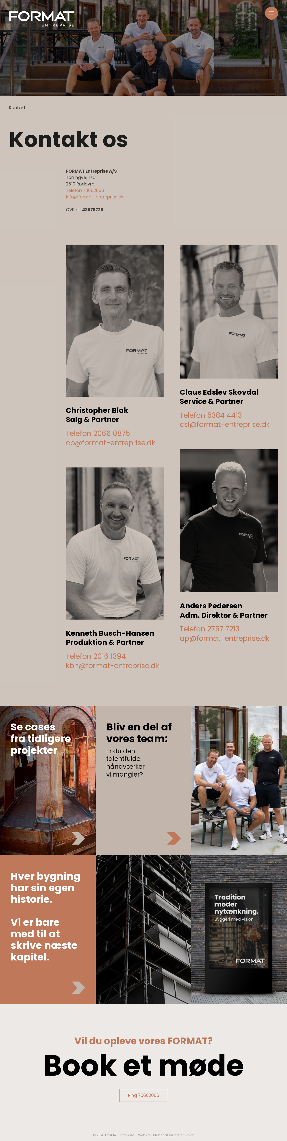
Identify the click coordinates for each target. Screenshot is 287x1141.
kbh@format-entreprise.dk (112, 666)
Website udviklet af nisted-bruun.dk (166, 1135)
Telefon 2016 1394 (96, 656)
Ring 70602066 (143, 1095)
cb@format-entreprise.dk (110, 443)
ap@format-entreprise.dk (225, 638)
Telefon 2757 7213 (209, 629)
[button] (271, 13)
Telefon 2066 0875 (98, 433)
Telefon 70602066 (85, 190)
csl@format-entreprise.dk (225, 424)
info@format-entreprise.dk (94, 197)
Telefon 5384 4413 (211, 415)
